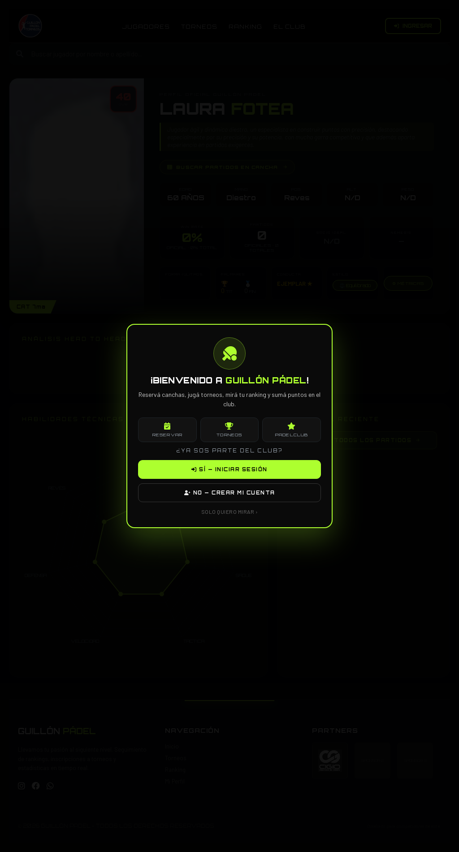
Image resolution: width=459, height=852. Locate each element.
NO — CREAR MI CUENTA (229, 493)
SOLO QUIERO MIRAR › (229, 511)
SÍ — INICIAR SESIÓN (229, 469)
